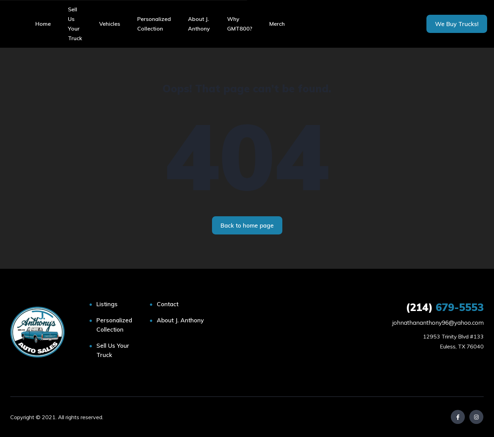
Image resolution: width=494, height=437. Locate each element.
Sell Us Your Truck (75, 24)
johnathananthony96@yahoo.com (438, 322)
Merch (277, 23)
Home (43, 23)
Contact (167, 304)
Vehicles (109, 23)
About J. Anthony (199, 23)
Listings (107, 304)
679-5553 (445, 307)
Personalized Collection (154, 23)
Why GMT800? (239, 23)
